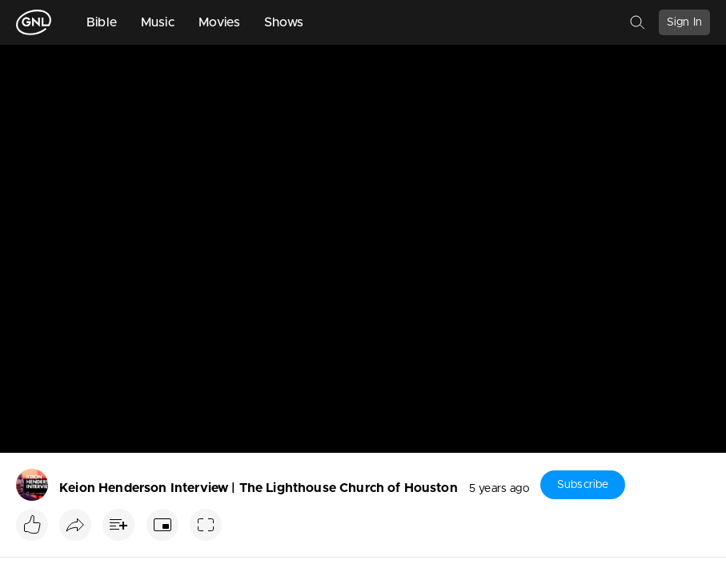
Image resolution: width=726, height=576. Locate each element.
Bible (101, 22)
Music (157, 22)
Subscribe (582, 484)
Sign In (684, 22)
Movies (219, 22)
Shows (284, 22)
